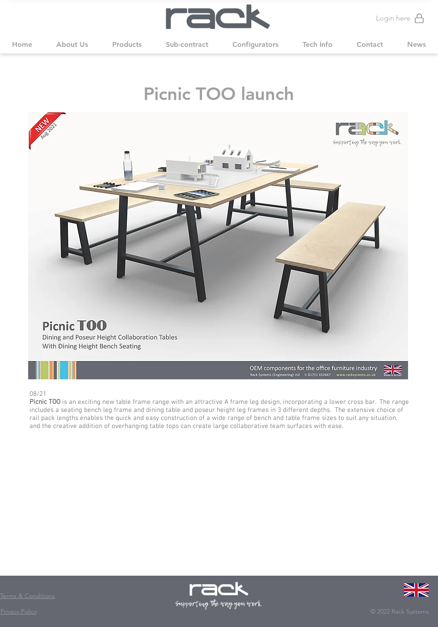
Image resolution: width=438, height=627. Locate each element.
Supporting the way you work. (219, 603)
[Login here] (396, 18)
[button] (72, 44)
